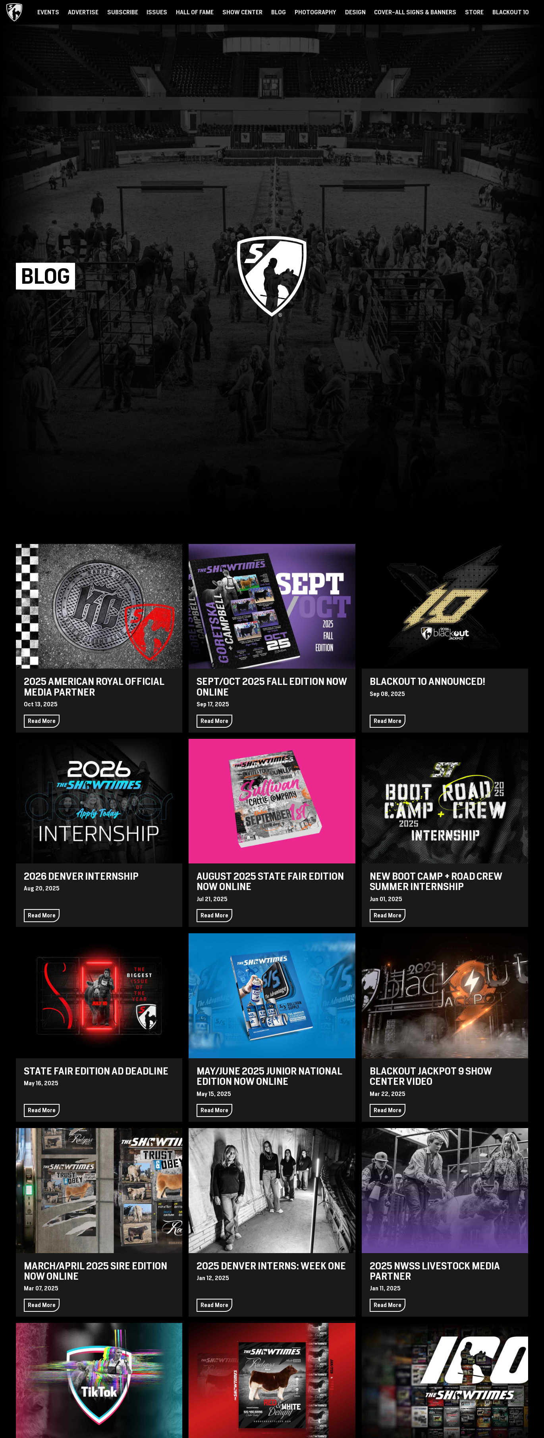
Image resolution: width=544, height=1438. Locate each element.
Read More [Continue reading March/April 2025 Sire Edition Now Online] (42, 1305)
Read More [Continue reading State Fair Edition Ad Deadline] (42, 1110)
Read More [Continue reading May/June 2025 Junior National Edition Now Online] (214, 1110)
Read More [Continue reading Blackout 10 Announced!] (387, 721)
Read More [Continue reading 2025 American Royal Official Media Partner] (42, 721)
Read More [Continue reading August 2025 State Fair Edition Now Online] (214, 915)
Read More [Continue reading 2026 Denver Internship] (42, 915)
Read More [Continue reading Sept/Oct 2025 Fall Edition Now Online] (214, 721)
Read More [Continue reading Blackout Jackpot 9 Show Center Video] (387, 1110)
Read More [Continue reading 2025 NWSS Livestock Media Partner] (387, 1305)
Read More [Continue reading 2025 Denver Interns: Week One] (214, 1305)
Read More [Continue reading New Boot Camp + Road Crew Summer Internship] (387, 915)
